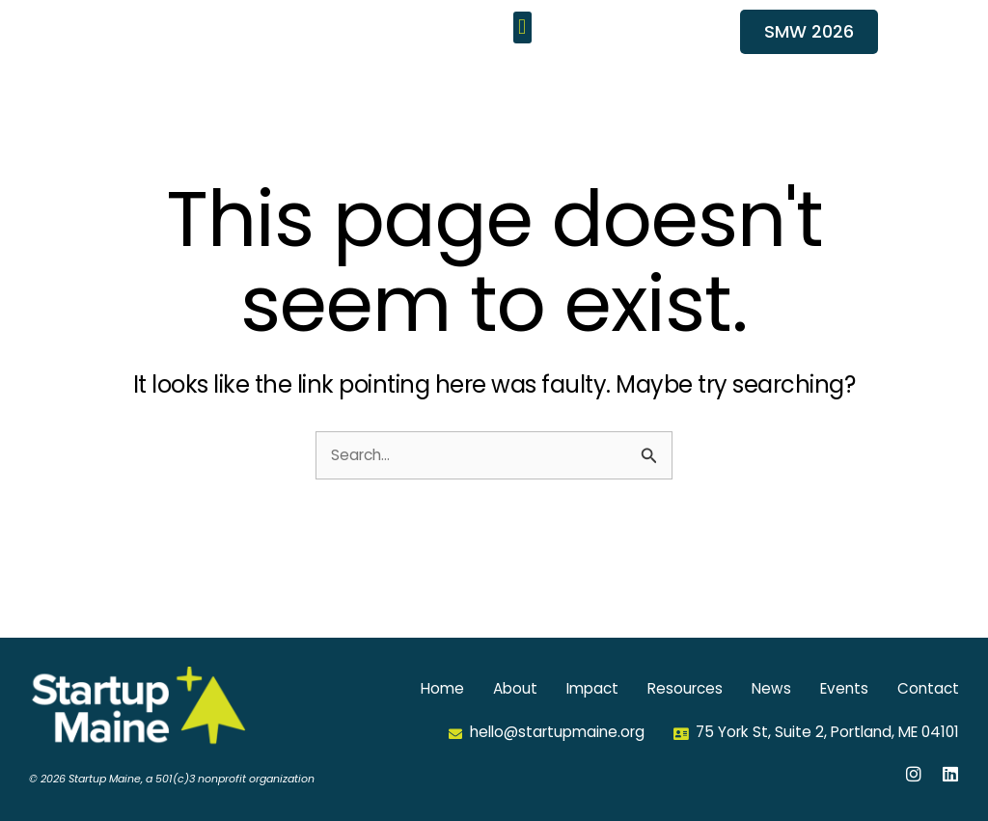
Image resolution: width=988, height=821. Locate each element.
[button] (522, 50)
